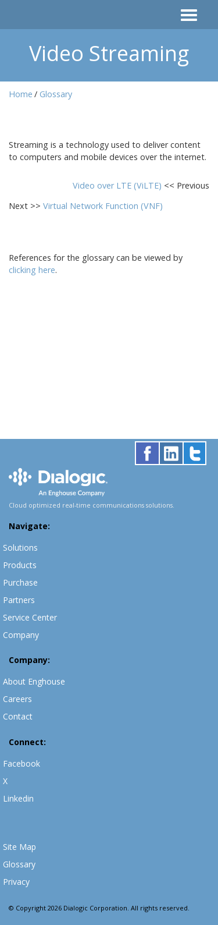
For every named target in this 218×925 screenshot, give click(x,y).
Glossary (56, 94)
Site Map (19, 846)
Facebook (21, 763)
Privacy (16, 881)
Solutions (20, 547)
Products (20, 564)
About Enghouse (34, 681)
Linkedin (18, 798)
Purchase (20, 582)
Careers (17, 698)
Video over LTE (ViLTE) (118, 185)
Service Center (30, 617)
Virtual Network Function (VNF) (103, 205)
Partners (19, 599)
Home (21, 94)
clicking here (32, 269)
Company (21, 634)
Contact (18, 716)
